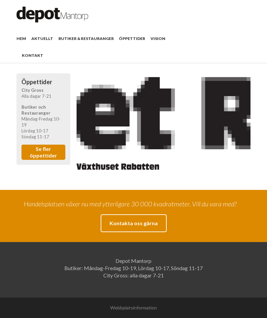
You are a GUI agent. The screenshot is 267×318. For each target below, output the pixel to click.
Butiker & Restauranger (86, 38)
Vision (157, 38)
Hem (21, 38)
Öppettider (132, 38)
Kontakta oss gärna (134, 223)
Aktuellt (42, 38)
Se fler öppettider (43, 152)
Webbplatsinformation (133, 307)
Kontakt (32, 55)
